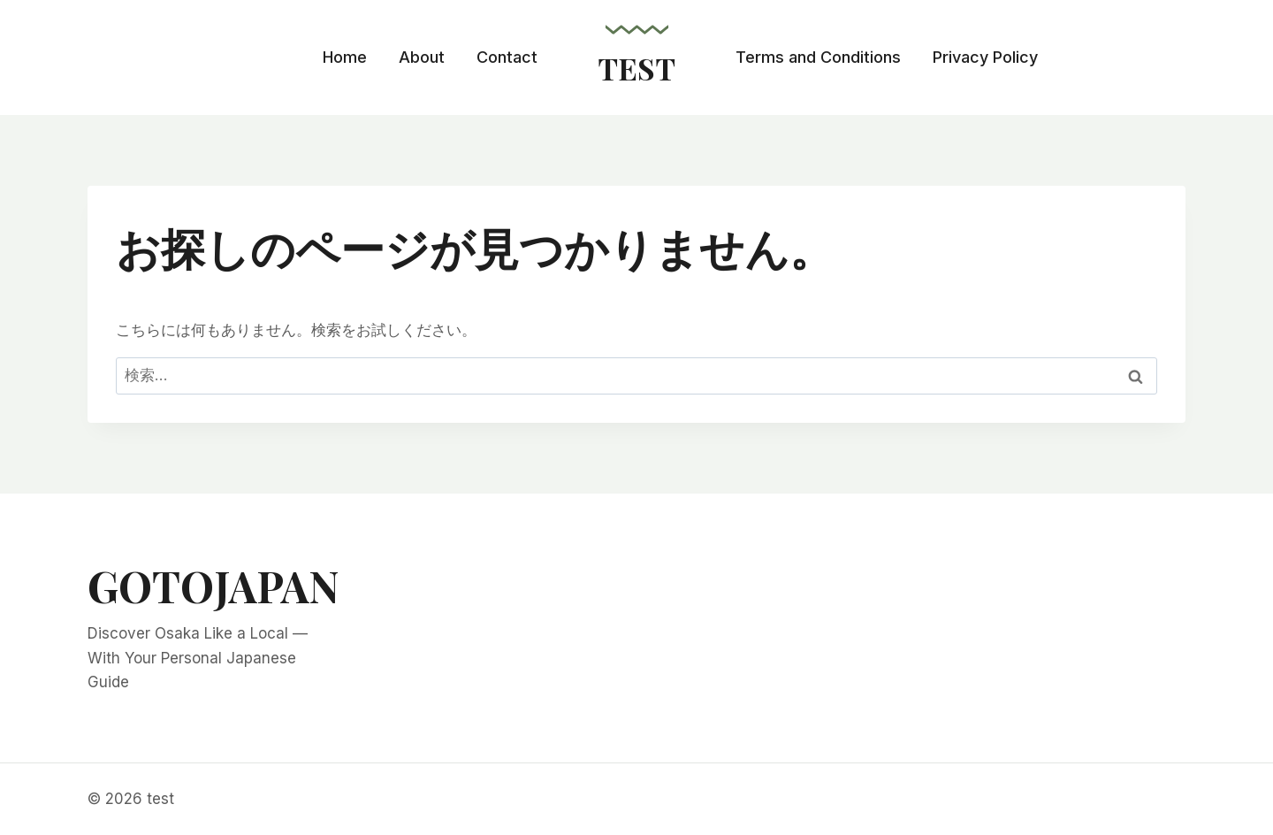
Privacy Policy (985, 57)
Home (345, 57)
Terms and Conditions (818, 57)
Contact (506, 57)
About (422, 57)
